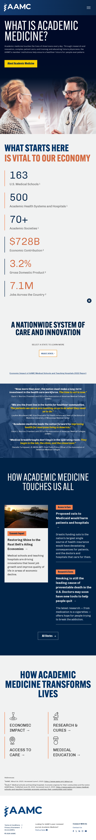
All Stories (47, 636)
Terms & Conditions (12, 825)
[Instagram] (82, 831)
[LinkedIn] (79, 831)
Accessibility (9, 830)
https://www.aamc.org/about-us (58, 781)
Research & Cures (65, 572)
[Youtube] (86, 831)
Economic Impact (17, 533)
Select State (47, 353)
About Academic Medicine (21, 63)
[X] (76, 831)
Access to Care (64, 507)
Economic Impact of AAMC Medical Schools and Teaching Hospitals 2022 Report (48, 373)
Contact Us (77, 827)
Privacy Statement (12, 827)
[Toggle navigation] (88, 7)
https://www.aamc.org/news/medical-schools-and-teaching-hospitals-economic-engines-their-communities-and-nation (46, 788)
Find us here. (41, 830)
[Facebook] (73, 831)
